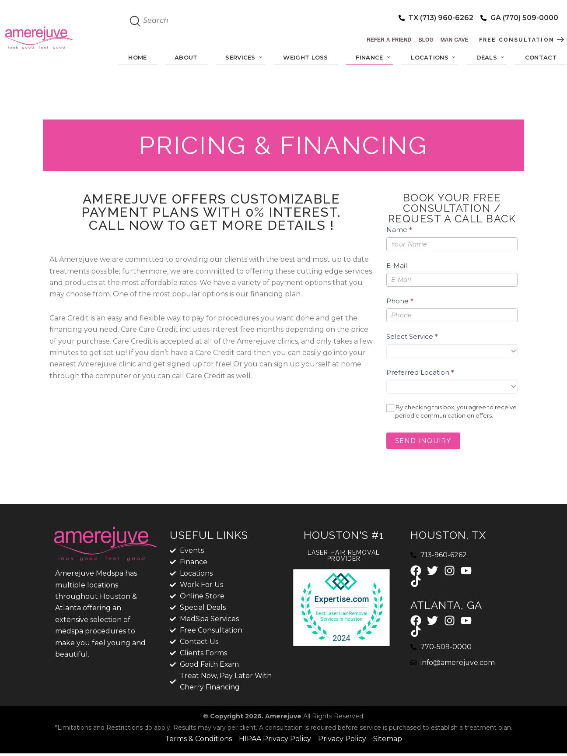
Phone (399, 301)
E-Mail (396, 265)
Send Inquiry (423, 441)
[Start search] (135, 21)
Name (399, 229)
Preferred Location (420, 372)
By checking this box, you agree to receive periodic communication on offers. (451, 411)
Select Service (412, 336)
